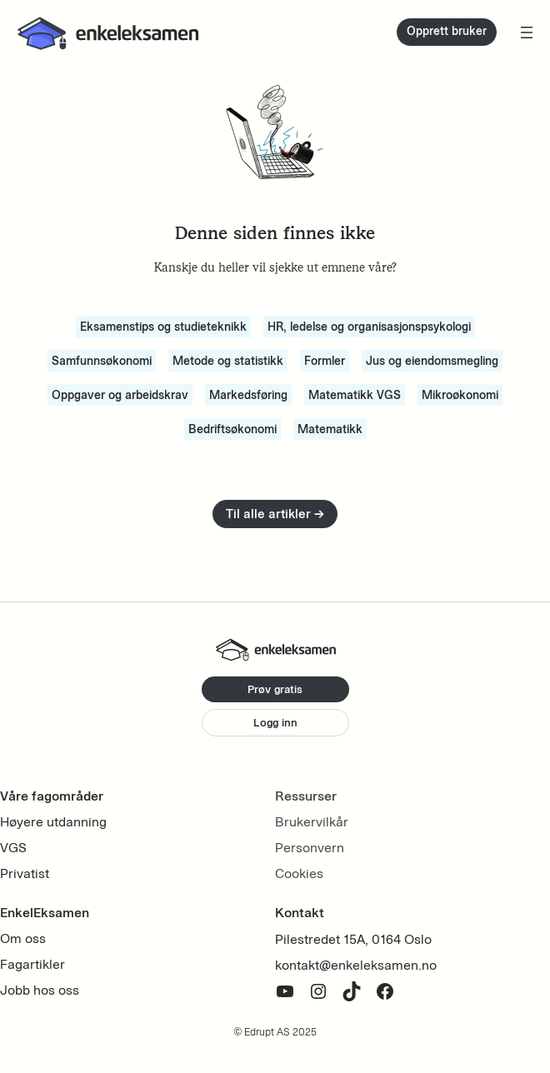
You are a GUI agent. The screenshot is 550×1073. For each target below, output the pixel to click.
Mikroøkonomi (460, 395)
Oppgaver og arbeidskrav (120, 395)
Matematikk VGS (354, 395)
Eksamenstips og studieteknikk (163, 326)
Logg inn (275, 722)
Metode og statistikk (227, 360)
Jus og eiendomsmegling (432, 360)
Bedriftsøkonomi (232, 429)
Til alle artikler (275, 513)
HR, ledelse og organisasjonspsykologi (369, 326)
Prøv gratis (275, 688)
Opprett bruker (447, 31)
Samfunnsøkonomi (102, 360)
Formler (324, 360)
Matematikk (330, 429)
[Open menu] (527, 32)
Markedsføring (248, 395)
